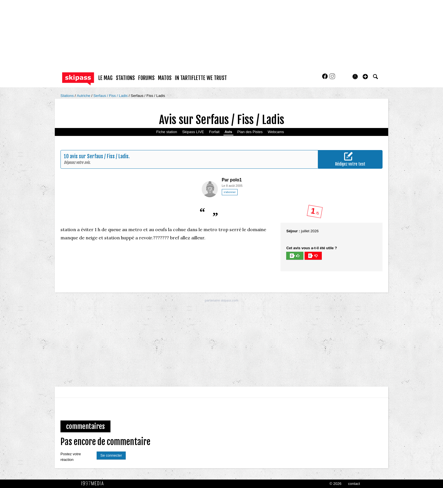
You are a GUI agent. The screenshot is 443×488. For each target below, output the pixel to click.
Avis (228, 132)
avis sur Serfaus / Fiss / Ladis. (100, 156)
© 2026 (335, 484)
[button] (365, 76)
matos (164, 78)
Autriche (84, 96)
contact (354, 484)
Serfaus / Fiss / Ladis (111, 96)
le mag (105, 78)
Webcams (276, 132)
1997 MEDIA (94, 483)
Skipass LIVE (193, 132)
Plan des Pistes (250, 132)
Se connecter (111, 455)
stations (125, 78)
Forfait (214, 132)
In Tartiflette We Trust (201, 78)
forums (146, 78)
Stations (67, 96)
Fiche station (166, 132)
